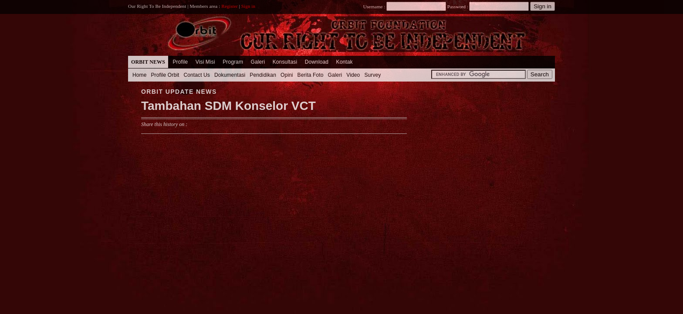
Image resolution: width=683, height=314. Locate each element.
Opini (287, 75)
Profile (180, 62)
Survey (372, 75)
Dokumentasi (229, 75)
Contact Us (196, 75)
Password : (457, 6)
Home (139, 75)
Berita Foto (311, 75)
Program (233, 62)
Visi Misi (205, 62)
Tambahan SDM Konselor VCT (228, 106)
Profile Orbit (165, 75)
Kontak (344, 62)
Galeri (257, 62)
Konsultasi (285, 62)
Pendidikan (263, 75)
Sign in (248, 6)
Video (353, 75)
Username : (404, 6)
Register (229, 6)
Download (316, 62)
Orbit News (148, 62)
